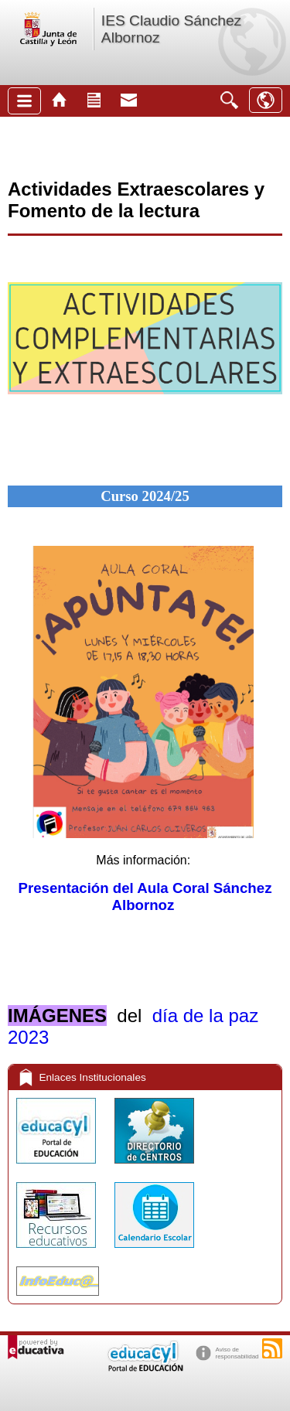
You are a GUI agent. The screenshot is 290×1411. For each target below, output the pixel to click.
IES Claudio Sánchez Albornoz (171, 29)
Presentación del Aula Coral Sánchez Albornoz (145, 896)
